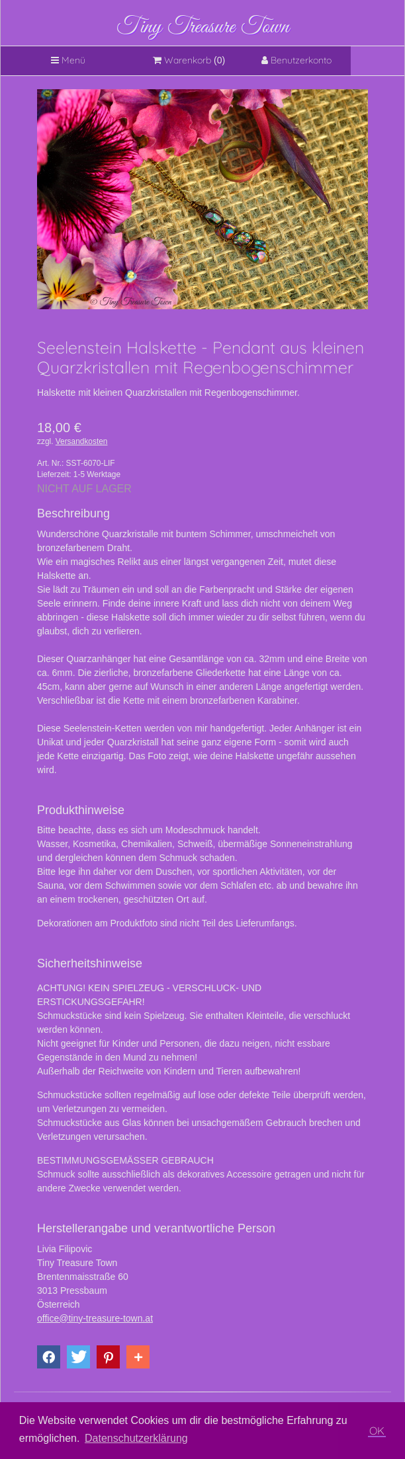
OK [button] (376, 1430)
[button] (48, 1356)
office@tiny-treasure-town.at (95, 1318)
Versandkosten (82, 441)
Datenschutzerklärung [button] (136, 1438)
